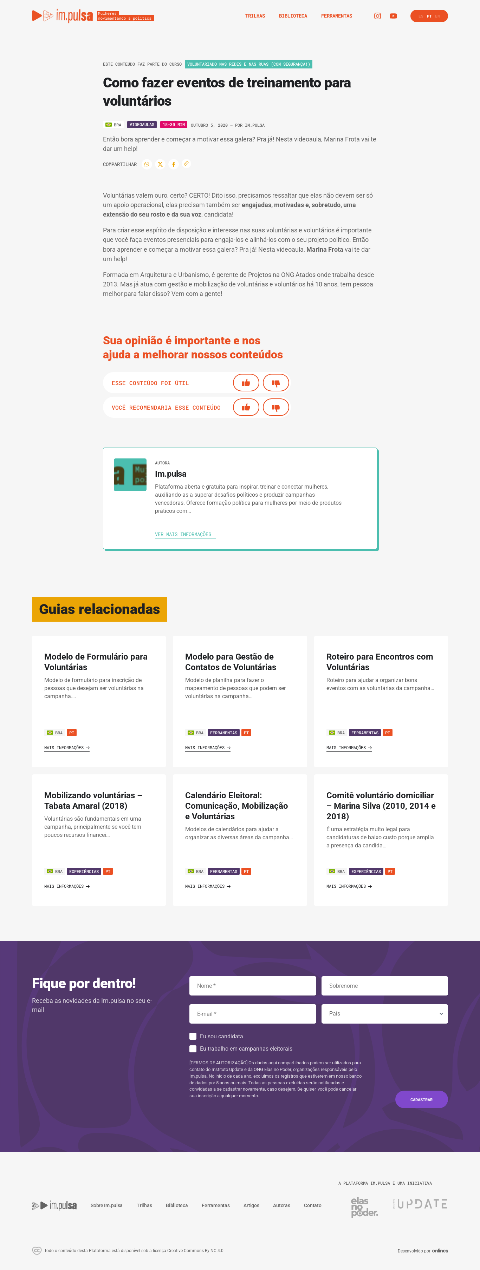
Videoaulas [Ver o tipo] (142, 124)
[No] (276, 382)
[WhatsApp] (147, 164)
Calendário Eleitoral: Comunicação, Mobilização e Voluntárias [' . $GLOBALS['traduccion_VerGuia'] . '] (236, 806)
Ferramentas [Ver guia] (223, 732)
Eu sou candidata (221, 1036)
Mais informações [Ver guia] (67, 747)
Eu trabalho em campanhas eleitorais (246, 1048)
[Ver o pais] (113, 124)
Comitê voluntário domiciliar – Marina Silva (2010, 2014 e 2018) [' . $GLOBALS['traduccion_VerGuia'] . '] (381, 806)
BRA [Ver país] (55, 732)
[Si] (246, 382)
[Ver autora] (130, 474)
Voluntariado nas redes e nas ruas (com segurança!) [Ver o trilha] (248, 64)
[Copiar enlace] (186, 163)
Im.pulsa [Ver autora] (255, 125)
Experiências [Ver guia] (84, 871)
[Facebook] (173, 164)
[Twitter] (160, 164)
